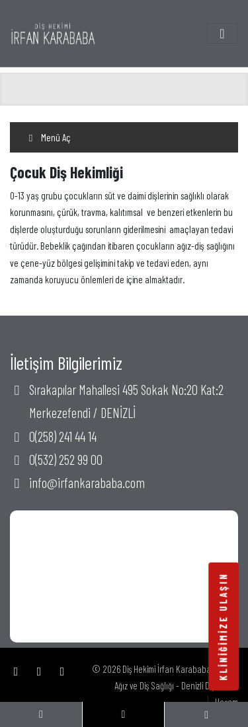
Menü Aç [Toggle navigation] (48, 137)
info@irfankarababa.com (87, 482)
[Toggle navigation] (222, 33)
